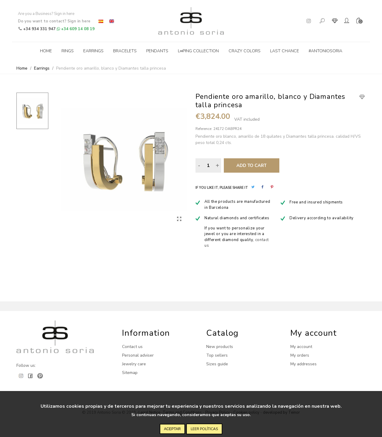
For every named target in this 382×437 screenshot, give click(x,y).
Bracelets (125, 51)
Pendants (157, 51)
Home (46, 51)
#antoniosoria (325, 51)
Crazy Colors (245, 51)
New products (219, 346)
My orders (299, 355)
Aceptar (172, 429)
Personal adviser (138, 355)
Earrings (93, 51)
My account (301, 346)
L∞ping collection (198, 51)
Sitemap (130, 372)
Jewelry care (134, 364)
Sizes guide (217, 364)
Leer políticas (204, 429)
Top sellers (217, 355)
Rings (67, 51)
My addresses (303, 364)
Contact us (132, 346)
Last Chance (284, 51)
